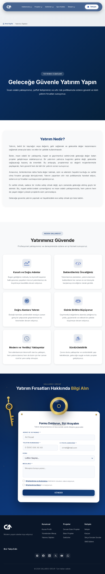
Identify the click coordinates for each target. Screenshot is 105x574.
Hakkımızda (27, 7)
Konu (25, 453)
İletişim (71, 7)
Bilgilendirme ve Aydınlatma (37, 481)
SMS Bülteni (89, 542)
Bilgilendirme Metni (33, 485)
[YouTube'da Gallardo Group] (61, 555)
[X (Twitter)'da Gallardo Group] (55, 555)
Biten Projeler (68, 533)
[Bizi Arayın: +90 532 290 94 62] (92, 6)
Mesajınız (28, 464)
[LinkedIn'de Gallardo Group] (49, 555)
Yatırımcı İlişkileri (48, 537)
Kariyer (87, 533)
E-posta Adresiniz (68, 443)
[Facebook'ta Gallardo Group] (43, 555)
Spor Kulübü (60, 7)
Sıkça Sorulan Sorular (93, 537)
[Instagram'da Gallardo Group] (37, 555)
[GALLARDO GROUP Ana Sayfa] (8, 6)
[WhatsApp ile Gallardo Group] (68, 555)
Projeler (38, 7)
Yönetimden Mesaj (49, 533)
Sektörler (49, 7)
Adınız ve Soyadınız (32, 432)
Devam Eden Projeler (71, 529)
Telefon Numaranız (32, 443)
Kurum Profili (46, 529)
